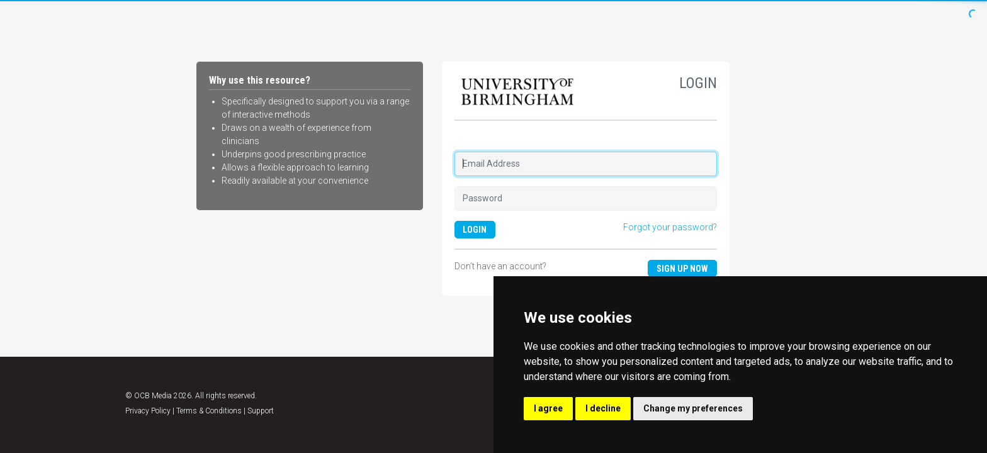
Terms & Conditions (209, 410)
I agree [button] (548, 408)
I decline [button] (603, 408)
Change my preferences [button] (693, 408)
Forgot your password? (670, 227)
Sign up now (682, 269)
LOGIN (475, 230)
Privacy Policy (148, 410)
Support (260, 410)
